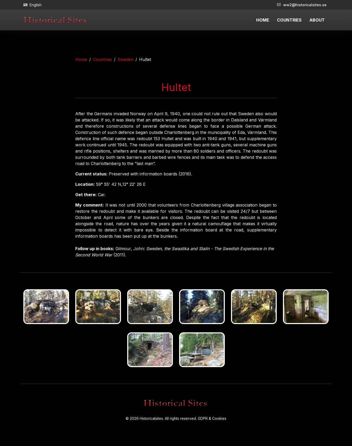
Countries (102, 59)
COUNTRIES (289, 20)
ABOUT (317, 20)
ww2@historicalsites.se (302, 5)
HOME (262, 20)
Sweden (125, 59)
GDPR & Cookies (212, 418)
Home (81, 59)
